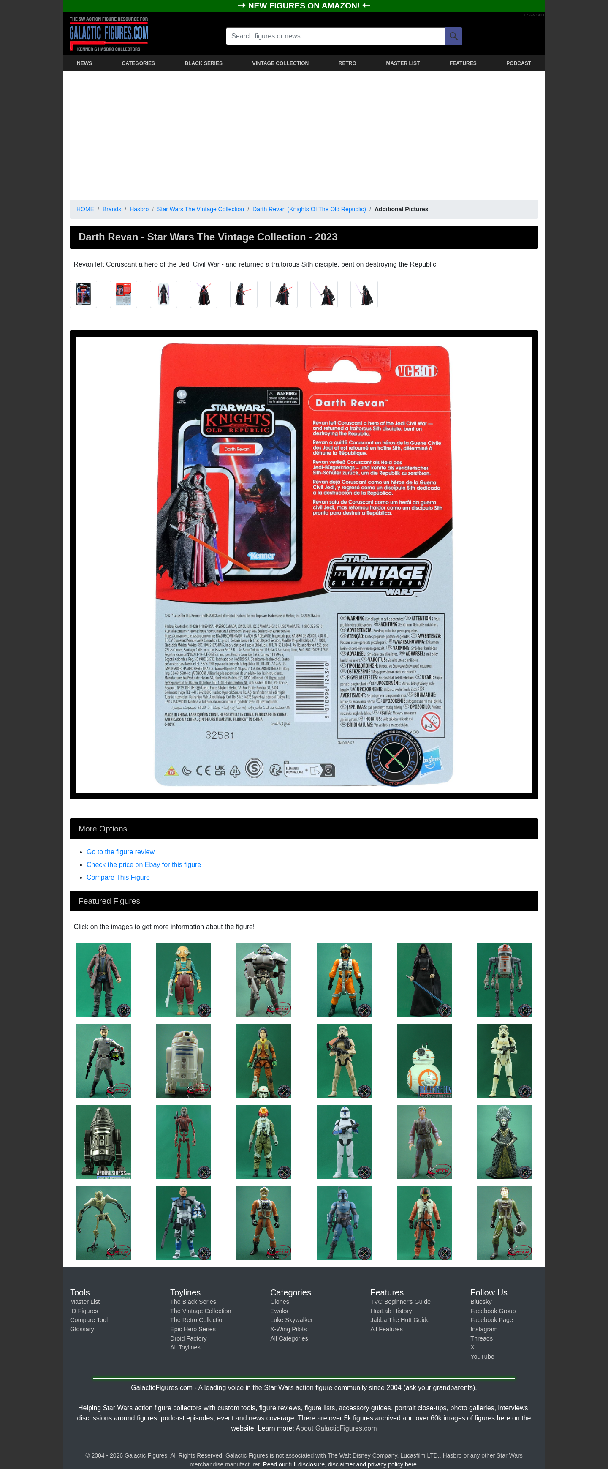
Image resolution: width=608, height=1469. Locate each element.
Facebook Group (493, 1311)
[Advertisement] (304, 134)
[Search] (453, 36)
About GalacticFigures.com (336, 1428)
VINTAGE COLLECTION (280, 63)
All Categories (289, 1338)
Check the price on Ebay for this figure (144, 864)
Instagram (483, 1329)
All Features (386, 1329)
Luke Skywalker (291, 1319)
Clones (279, 1301)
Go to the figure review (121, 852)
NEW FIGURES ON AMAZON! (305, 5)
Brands (112, 209)
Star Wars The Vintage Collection (200, 209)
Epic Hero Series (193, 1329)
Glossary (82, 1329)
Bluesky (480, 1301)
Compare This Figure (118, 877)
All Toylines (185, 1347)
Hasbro (139, 209)
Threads (481, 1338)
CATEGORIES (138, 63)
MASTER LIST (403, 63)
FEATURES (463, 63)
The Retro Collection (197, 1319)
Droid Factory (188, 1338)
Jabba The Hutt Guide (400, 1319)
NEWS (84, 63)
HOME (85, 209)
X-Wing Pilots (288, 1329)
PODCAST (518, 63)
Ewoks (279, 1311)
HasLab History (391, 1311)
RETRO (347, 63)
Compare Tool (89, 1319)
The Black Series (193, 1301)
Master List (85, 1301)
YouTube (482, 1356)
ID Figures (84, 1311)
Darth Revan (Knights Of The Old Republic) (309, 209)
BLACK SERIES (204, 63)
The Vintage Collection (200, 1311)
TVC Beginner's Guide (400, 1301)
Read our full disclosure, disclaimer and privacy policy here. (340, 1464)
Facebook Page (491, 1319)
